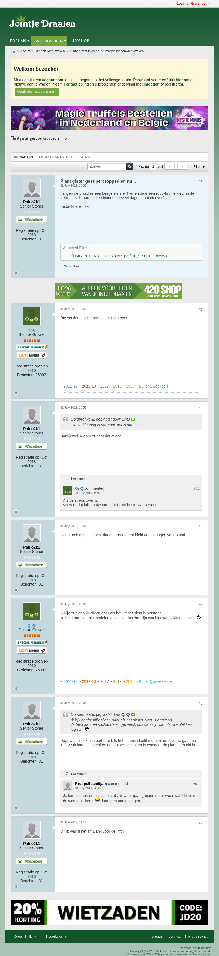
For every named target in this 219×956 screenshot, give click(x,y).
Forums (18, 40)
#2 (200, 310)
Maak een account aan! (36, 91)
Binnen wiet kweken (50, 51)
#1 (200, 181)
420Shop (80, 40)
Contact (176, 936)
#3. (196, 489)
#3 (200, 408)
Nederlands (56, 937)
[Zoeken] (110, 166)
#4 (200, 527)
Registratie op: (28, 230)
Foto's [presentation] (85, 157)
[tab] (23, 156)
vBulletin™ (203, 947)
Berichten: (29, 239)
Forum (25, 51)
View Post (133, 419)
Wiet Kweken (49, 41)
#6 (200, 703)
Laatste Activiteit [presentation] (56, 157)
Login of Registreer (193, 3)
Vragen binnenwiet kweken (124, 51)
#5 (200, 605)
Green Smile (25, 937)
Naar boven (198, 936)
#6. (196, 784)
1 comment (78, 478)
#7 (200, 823)
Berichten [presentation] (23, 157)
